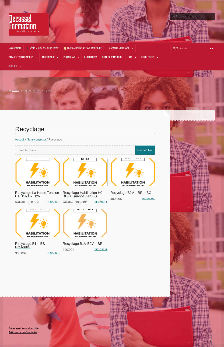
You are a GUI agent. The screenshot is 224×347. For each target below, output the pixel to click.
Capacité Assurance (119, 48)
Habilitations (90, 57)
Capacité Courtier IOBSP (21, 57)
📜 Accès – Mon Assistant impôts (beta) (84, 48)
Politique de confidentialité (23, 332)
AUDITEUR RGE (48, 57)
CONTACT (13, 66)
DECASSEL (53, 202)
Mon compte (15, 48)
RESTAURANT (69, 57)
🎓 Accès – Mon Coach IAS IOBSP (42, 48)
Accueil (15, 90)
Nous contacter (36, 139)
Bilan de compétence (112, 57)
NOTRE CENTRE (148, 57)
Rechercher (144, 150)
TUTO (129, 57)
